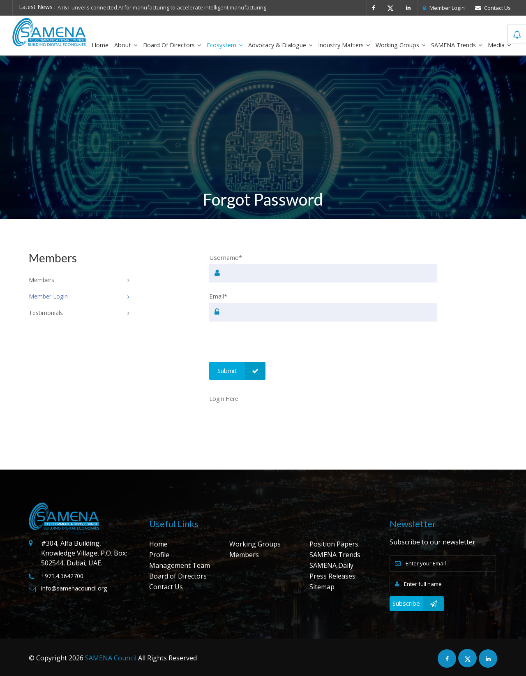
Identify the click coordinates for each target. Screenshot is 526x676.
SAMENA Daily (331, 565)
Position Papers (333, 544)
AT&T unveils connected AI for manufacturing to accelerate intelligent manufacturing (162, 7)
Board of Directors (172, 45)
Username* (225, 257)
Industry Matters (344, 45)
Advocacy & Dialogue (280, 45)
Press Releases (332, 576)
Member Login (444, 8)
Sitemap (322, 586)
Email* (218, 296)
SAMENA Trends (456, 45)
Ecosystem (224, 45)
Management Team (179, 565)
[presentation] (271, 346)
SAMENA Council (110, 657)
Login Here (223, 399)
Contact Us (493, 8)
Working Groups (400, 45)
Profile (159, 554)
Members (244, 554)
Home (100, 45)
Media (499, 45)
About (125, 45)
